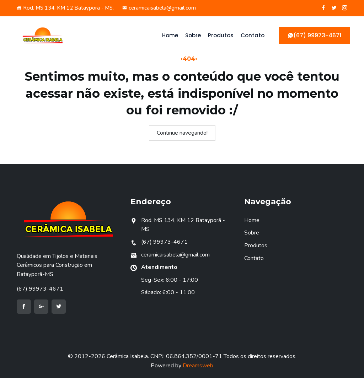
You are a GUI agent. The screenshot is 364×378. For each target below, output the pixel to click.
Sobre (193, 35)
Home (170, 35)
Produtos (221, 35)
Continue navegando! (182, 133)
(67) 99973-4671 (40, 289)
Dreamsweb (198, 365)
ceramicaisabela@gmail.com (159, 7)
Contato (252, 35)
